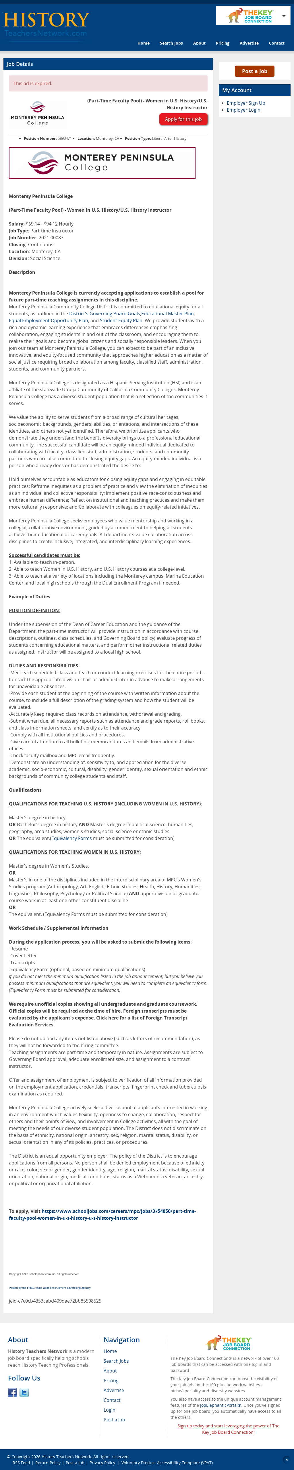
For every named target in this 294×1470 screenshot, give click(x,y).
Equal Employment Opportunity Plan (48, 320)
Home (144, 43)
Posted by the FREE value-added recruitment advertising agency (50, 1287)
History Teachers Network (66, 1456)
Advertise (249, 43)
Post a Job (254, 71)
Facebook (12, 1392)
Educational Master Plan (167, 313)
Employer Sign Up (246, 103)
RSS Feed (21, 1462)
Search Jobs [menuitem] (116, 1361)
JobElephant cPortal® (220, 1405)
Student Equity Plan (121, 320)
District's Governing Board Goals (104, 313)
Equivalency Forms (71, 838)
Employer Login (243, 110)
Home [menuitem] (110, 1351)
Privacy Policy (103, 1462)
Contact (277, 43)
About (199, 43)
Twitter (24, 1392)
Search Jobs (171, 43)
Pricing (222, 43)
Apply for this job (183, 119)
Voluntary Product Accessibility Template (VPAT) (167, 1462)
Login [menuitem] (109, 1410)
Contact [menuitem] (112, 1400)
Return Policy (48, 1462)
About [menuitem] (110, 1371)
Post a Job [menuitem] (114, 1419)
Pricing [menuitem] (111, 1380)
